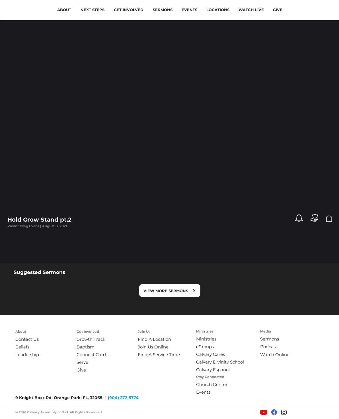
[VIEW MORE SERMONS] (169, 290)
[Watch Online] (278, 355)
